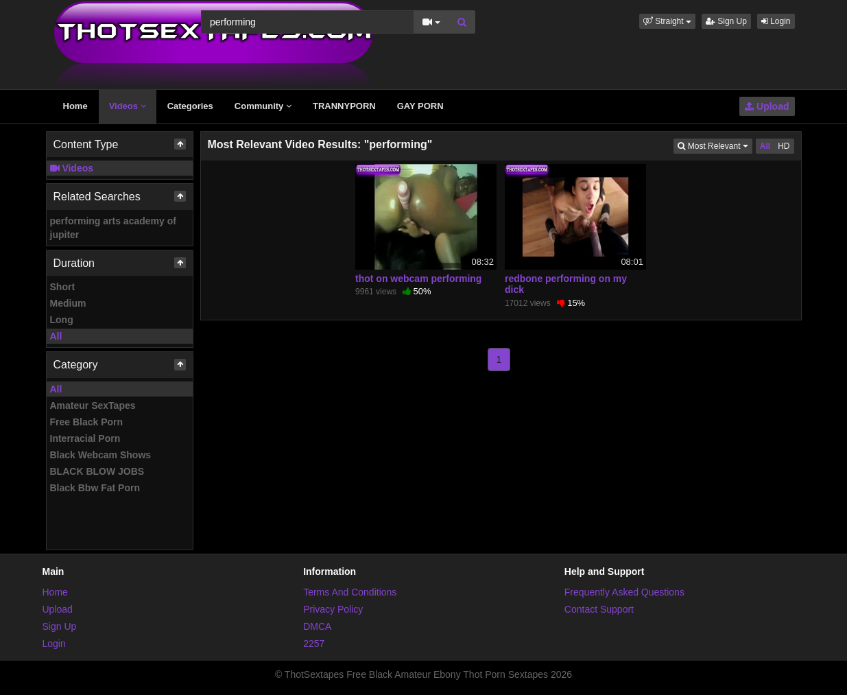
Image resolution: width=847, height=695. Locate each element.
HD (783, 146)
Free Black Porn (86, 421)
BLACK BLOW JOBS (97, 471)
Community (263, 106)
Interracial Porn (85, 438)
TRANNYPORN (344, 106)
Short (62, 286)
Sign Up (726, 21)
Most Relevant (715, 145)
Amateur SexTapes (93, 405)
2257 (313, 643)
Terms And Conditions (349, 592)
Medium (68, 303)
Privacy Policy (333, 609)
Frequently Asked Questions (624, 592)
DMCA (317, 626)
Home (75, 106)
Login (776, 21)
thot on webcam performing (418, 278)
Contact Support (599, 609)
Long (61, 319)
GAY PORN (420, 106)
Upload (767, 106)
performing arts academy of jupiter (113, 227)
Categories (190, 106)
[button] (667, 21)
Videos (127, 106)
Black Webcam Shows (101, 454)
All (56, 336)
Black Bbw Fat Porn (95, 487)
